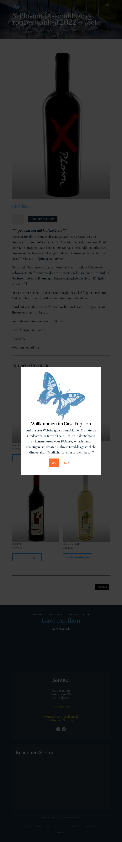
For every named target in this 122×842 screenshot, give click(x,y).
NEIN (66, 463)
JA (54, 463)
